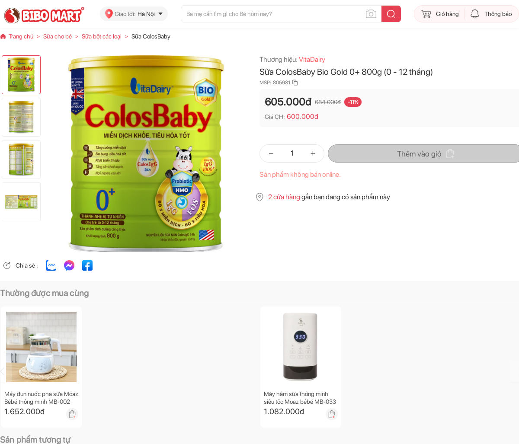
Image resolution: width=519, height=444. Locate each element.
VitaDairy (312, 59)
